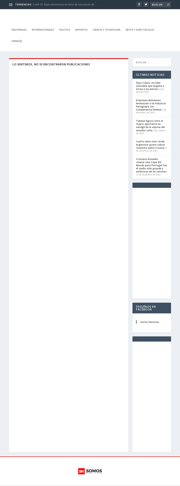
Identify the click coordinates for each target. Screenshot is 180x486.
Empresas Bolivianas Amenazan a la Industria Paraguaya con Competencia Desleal (151, 105)
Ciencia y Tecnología (106, 30)
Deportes (81, 30)
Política (64, 30)
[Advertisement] (151, 244)
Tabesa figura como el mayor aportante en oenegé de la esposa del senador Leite (150, 126)
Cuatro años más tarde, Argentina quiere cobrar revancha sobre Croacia (150, 145)
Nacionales (19, 30)
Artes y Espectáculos (140, 30)
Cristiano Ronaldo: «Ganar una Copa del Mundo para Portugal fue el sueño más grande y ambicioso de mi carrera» (151, 166)
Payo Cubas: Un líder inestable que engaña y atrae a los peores (150, 86)
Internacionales (43, 30)
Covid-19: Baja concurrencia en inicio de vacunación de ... (64, 4)
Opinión (17, 41)
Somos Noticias (149, 322)
